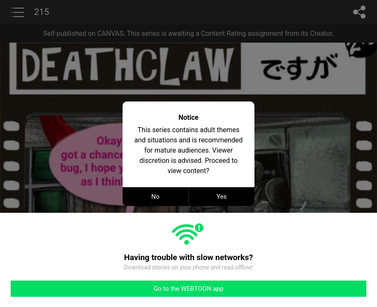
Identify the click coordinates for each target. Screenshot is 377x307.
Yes (222, 196)
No (155, 196)
